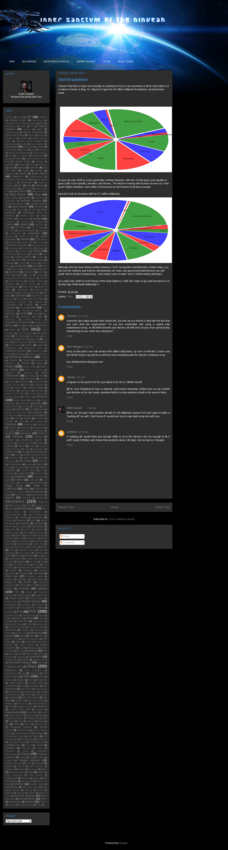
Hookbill (9, 421)
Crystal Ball (20, 266)
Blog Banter (18, 194)
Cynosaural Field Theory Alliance (21, 278)
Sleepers (9, 680)
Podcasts (24, 588)
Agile (23, 126)
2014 (20, 117)
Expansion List (37, 351)
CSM (35, 266)
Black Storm (19, 191)
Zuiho (38, 805)
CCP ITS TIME (37, 228)
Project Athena (24, 595)
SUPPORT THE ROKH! (86, 61)
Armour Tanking (40, 153)
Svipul (44, 712)
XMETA (43, 802)
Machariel (39, 483)
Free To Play (38, 382)
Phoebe (27, 582)
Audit (11, 167)
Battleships (26, 182)
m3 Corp (25, 483)
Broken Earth (27, 216)
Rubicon (32, 650)
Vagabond (10, 769)
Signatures (11, 670)
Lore (8, 480)
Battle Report (39, 173)
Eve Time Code (21, 342)
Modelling (24, 523)
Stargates (19, 701)
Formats (43, 379)
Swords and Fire (16, 715)
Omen (36, 565)
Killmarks (43, 461)
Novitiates (39, 553)
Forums (12, 382)
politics (42, 588)
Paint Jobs (12, 576)
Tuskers (40, 757)
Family (44, 357)
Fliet (41, 376)
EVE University (39, 342)
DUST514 (10, 313)
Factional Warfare (21, 357)
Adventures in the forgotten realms (21, 123)
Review (10, 635)
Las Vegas (19, 467)
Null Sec (29, 555)
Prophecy (26, 605)
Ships (32, 666)
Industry (17, 436)
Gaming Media (12, 397)
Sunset (39, 709)
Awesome (34, 167)
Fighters (43, 367)
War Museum (27, 781)
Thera (28, 745)
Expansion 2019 (33, 348)
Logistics (20, 476)
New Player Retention (15, 547)
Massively (26, 498)
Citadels (24, 239)
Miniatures (37, 517)
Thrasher (10, 748)
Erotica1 (43, 325)
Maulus (40, 498)
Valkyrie (21, 769)
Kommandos (15, 464)
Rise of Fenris (12, 639)
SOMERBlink (11, 686)
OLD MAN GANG (21, 565)
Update (9, 766)
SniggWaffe (42, 680)
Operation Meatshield (26, 567)
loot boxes (39, 477)
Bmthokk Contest (31, 200)
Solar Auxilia (16, 683)
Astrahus (10, 164)
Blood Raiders (12, 198)
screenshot (35, 656)
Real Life (23, 621)
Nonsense (10, 553)
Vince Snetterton (14, 775)
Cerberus (43, 230)
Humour (11, 424)
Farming (39, 360)
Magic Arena (14, 485)
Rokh (21, 648)
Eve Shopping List (29, 339)
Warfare (19, 784)
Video (30, 772)
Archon (40, 147)
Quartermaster (28, 615)
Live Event (39, 473)
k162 (17, 455)
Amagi (41, 135)
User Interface (36, 766)
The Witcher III (36, 742)
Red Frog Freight (16, 627)
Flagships (10, 373)
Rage (41, 615)
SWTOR (31, 715)
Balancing (10, 174)
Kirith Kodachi (74, 408)
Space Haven (41, 689)
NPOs (9, 555)
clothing (12, 242)
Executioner (11, 348)
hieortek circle (12, 415)
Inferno (38, 437)
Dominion (20, 295)
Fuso (27, 385)
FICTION (106, 61)
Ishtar (31, 446)
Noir (41, 550)
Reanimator (38, 621)
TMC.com (26, 748)
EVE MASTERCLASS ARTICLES (56, 61)
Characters (34, 233)
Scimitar (9, 657)
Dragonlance (11, 305)
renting (9, 633)
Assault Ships (22, 161)
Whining (9, 793)
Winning (20, 793)
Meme (28, 505)
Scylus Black (11, 660)
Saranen (29, 654)
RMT (18, 642)
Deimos (38, 290)
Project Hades (17, 598)
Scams (41, 654)
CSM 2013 (14, 272)
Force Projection (13, 379)
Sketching (34, 673)
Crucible (10, 263)
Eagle (35, 314)
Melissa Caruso (15, 505)
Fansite (26, 360)
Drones (23, 308)
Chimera (9, 236)
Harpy (31, 409)
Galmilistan (25, 391)
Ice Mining (10, 431)
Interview (10, 443)
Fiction (10, 366)
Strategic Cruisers (25, 706)
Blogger (123, 843)
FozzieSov (24, 382)
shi (7, 667)
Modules (39, 523)
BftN (29, 185)
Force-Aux (30, 379)
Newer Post (66, 507)
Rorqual (21, 651)
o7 (46, 556)
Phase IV (11, 582)
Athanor (22, 165)
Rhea (22, 636)
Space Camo (26, 689)
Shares (41, 663)
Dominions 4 (37, 296)
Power (29, 592)
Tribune (25, 754)
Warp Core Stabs (30, 787)
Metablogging (26, 508)
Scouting (21, 657)
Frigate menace (13, 385)
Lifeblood (10, 473)
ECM (12, 317)
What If (40, 790)
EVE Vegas (15, 345)
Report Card (20, 633)
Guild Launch (12, 406)
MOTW (9, 535)
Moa (33, 520)
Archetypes (28, 147)
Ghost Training (20, 400)
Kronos (39, 464)
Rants (29, 618)
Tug (31, 757)
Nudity (18, 556)
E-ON (23, 313)
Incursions (25, 433)
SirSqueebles (11, 673)
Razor (41, 618)
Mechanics (15, 501)
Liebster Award (28, 470)
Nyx (39, 556)
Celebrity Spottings (26, 230)
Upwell (21, 766)
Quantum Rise (12, 615)
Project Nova (11, 602)
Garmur (28, 397)
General (41, 396)
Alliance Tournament (33, 132)
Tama (20, 721)
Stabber (28, 695)
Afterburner (10, 126)
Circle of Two (26, 236)
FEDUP (25, 363)
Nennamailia (22, 544)
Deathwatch (23, 290)
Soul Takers (34, 686)
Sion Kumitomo (33, 670)
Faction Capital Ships (37, 354)
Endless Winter (33, 319)
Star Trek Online (30, 697)
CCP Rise (10, 230)
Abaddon (43, 117)
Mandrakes (39, 489)
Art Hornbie (22, 156)
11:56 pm (83, 316)
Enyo (11, 325)
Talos (11, 721)
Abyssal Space (18, 120)
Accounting (38, 120)
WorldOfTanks (27, 798)
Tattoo (41, 721)
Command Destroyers (17, 245)
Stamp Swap (41, 695)
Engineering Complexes (18, 322)
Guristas (25, 406)
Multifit (19, 535)
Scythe (25, 659)
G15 (7, 388)
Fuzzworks (38, 385)
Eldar (39, 316)
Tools (40, 748)
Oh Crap (33, 562)
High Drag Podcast (30, 415)
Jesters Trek (12, 452)
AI (32, 126)
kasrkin (27, 458)
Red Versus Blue (36, 627)
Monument (25, 529)
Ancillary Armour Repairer (30, 141)
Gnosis (34, 400)
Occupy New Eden (34, 559)
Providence (10, 608)
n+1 (20, 538)
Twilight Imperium (29, 760)
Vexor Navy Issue (16, 772)
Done (19, 299)
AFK (42, 123)
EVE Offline (20, 336)
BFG (20, 185)
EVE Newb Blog (25, 333)
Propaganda (11, 605)
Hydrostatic (42, 424)
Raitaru (9, 618)
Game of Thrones (15, 393)
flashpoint (28, 373)
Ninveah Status (26, 550)
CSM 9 (41, 272)
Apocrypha (11, 146)
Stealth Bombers (39, 703)
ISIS (27, 449)
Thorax (39, 745)
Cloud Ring (27, 242)
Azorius (38, 170)
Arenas (24, 150)
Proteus (39, 605)
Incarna (10, 433)
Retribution (36, 632)
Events (28, 345)
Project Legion (36, 598)
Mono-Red (10, 529)
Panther (9, 579)
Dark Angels (28, 284)
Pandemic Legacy (34, 576)
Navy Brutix (39, 541)
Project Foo (41, 595)
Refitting (25, 630)
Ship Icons (17, 667)
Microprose (35, 512)
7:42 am (80, 377)
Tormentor (10, 751)
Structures (42, 706)
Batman (23, 173)
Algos (39, 129)
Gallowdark (10, 391)
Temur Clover (23, 730)
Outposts (27, 570)
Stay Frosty (23, 703)
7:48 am (91, 408)
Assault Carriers (13, 158)
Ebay (45, 314)
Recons (29, 624)
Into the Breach (25, 443)
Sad (20, 654)
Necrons (9, 544)
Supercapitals (13, 712)
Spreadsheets (30, 692)
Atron (32, 165)
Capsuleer (10, 222)
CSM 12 (15, 269)
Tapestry (30, 721)
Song (23, 686)
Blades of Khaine (39, 191)
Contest (37, 250)
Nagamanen (31, 538)
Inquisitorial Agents (31, 440)
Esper (12, 330)
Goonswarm (24, 403)
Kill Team (25, 460)
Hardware (20, 409)
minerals (23, 517)
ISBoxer (10, 446)
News (44, 547)
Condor (40, 248)
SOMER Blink (36, 683)
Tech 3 (27, 724)
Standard (13, 697)
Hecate (41, 409)
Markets (10, 497)
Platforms (22, 585)
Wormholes (15, 802)
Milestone (10, 517)
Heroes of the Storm (16, 412)
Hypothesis (39, 428)
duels (33, 307)
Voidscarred (11, 778)
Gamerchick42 (36, 393)
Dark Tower (28, 287)
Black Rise (26, 188)
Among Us (10, 138)
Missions (21, 520)
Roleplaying (33, 648)
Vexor (44, 769)
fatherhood (10, 363)
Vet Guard (33, 769)
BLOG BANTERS (29, 61)
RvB (45, 651)
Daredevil (10, 284)
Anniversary (11, 144)
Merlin (11, 509)
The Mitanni (42, 739)
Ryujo (11, 654)
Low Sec (33, 480)
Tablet (41, 715)
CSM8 (19, 275)
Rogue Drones (27, 645)
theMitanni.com (13, 745)
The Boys (33, 736)
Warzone (28, 790)
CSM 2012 (41, 269)
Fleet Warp (30, 376)
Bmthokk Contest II (15, 204)
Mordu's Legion (12, 533)
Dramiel (28, 304)
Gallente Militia (35, 387)
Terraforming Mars (23, 733)
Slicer (30, 680)
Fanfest (13, 360)
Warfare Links (37, 784)
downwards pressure (16, 302)
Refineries (11, 630)
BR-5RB (32, 210)
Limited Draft (24, 473)
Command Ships (39, 245)
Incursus (42, 433)
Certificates (15, 233)
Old (7, 565)
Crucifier (22, 263)
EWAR (40, 345)
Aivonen (27, 129)
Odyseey (9, 562)
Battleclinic (17, 176)
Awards (21, 167)
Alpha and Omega (15, 135)
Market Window (37, 495)
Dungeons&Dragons (32, 311)
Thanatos (39, 733)
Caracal (39, 222)
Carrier (9, 224)
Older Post (162, 507)
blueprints (39, 198)
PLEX (32, 585)
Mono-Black (37, 526)
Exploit (9, 354)
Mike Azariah (35, 515)
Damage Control (35, 281)
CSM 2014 (29, 272)
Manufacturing (36, 492)
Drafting (38, 302)
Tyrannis (39, 763)
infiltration (10, 440)
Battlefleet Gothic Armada (17, 180)
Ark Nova (43, 150)
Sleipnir (20, 680)
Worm (44, 799)
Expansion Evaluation (16, 351)
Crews (8, 260)
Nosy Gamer (25, 553)
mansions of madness (15, 492)
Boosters (39, 206)
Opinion (43, 567)
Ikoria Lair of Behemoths (31, 431)
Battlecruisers (36, 177)
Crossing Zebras (34, 260)
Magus (26, 489)
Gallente (18, 388)
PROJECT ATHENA (126, 61)
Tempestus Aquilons (21, 727)
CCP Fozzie (20, 227)
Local (8, 477)
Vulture (36, 778)
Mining (8, 520)
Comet (40, 242)
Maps (8, 494)
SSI (42, 692)
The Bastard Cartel (15, 736)
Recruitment (41, 624)
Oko (42, 562)
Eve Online (34, 336)
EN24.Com (10, 319)
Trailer (25, 751)
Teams (17, 724)
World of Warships (25, 795)
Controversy (11, 254)
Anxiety (23, 144)
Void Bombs (36, 775)
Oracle (13, 570)
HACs (35, 406)
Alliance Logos (12, 132)
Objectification (15, 559)
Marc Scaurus (21, 495)
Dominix (9, 299)
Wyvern (29, 801)
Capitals (37, 218)
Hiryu (17, 418)
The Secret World (17, 742)
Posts (65, 536)
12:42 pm (83, 431)
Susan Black (32, 712)
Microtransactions (13, 515)
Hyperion (13, 428)
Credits (40, 257)
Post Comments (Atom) (122, 519)
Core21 (24, 254)
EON (20, 325)
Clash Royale (41, 239)
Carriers (24, 224)
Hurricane (28, 424)
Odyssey (21, 561)
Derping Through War (29, 293)
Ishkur (22, 446)
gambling (39, 391)
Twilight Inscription (14, 763)
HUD (21, 421)
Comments (67, 542)
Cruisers (33, 263)
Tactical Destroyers (37, 718)
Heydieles (37, 412)
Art (10, 156)
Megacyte (42, 502)
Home (115, 507)
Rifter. (41, 636)
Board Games (20, 206)
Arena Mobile (11, 150)
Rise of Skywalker (30, 639)
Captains (25, 222)
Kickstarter (10, 461)
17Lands (9, 117)
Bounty (20, 210)
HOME (12, 61)
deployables (11, 293)
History (27, 418)
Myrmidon (10, 538)
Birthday (39, 185)
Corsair (34, 254)
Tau (7, 724)
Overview (23, 573)
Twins (28, 763)
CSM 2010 (27, 269)
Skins (41, 677)
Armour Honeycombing (19, 153)
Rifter (32, 636)
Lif (42, 470)
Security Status (40, 660)
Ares (33, 150)
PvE (19, 611)
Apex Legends (37, 144)
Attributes (43, 165)
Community (28, 248)
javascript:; (38, 449)
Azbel (26, 170)
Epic (34, 325)
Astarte (39, 161)
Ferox (39, 363)
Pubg (22, 608)
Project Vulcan (31, 601)
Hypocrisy (25, 428)
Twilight (9, 760)
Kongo (29, 464)
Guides (38, 403)
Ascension (38, 155)
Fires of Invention (34, 370)
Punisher (9, 612)
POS (17, 592)
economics (25, 317)
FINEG (13, 369)
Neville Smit (38, 544)
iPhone (39, 443)
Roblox (28, 642)
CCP (8, 227)
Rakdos (19, 618)
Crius (18, 260)
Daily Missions (16, 281)
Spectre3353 (14, 692)
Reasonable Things (14, 624)
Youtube (12, 805)
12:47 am (88, 346)
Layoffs (32, 467)
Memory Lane (41, 505)
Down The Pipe (35, 299)
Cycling (40, 275)
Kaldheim (14, 458)
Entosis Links (41, 322)
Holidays (39, 418)
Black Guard (11, 188)
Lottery (19, 479)
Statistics (10, 703)
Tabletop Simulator (14, 718)
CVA (30, 275)
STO (11, 706)
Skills (70, 296)
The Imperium (27, 739)
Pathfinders (22, 579)
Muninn (29, 535)
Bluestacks (10, 201)
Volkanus (25, 778)
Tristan (23, 757)
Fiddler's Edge (29, 367)
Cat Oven (39, 225)
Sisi (23, 673)
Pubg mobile (36, 607)
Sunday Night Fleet (20, 709)
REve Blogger (74, 346)
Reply (70, 336)
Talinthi (71, 377)
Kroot (8, 467)
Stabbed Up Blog (13, 695)
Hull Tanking (36, 421)
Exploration (20, 354)
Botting (9, 210)
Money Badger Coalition (16, 526)
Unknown (72, 316)
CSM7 (8, 275)
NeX (12, 550)
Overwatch (38, 573)
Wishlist (31, 793)
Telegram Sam (40, 724)
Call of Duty (23, 219)
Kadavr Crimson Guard (35, 455)
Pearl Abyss (37, 579)
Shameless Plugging (20, 662)
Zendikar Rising (26, 805)
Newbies (33, 547)
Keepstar (39, 458)
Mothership (38, 533)
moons (39, 529)
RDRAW (9, 621)
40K (28, 117)
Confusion (23, 251)
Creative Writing (23, 257)
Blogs (38, 194)
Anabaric (24, 138)
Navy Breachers (23, 541)
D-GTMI (43, 278)
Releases (39, 630)
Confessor (10, 251)
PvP (33, 611)
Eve (25, 329)
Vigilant (41, 772)
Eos (27, 325)
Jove (24, 452)
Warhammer (12, 787)
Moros (26, 533)
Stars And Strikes (36, 701)
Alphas (31, 135)
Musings (40, 535)
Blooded (26, 198)
